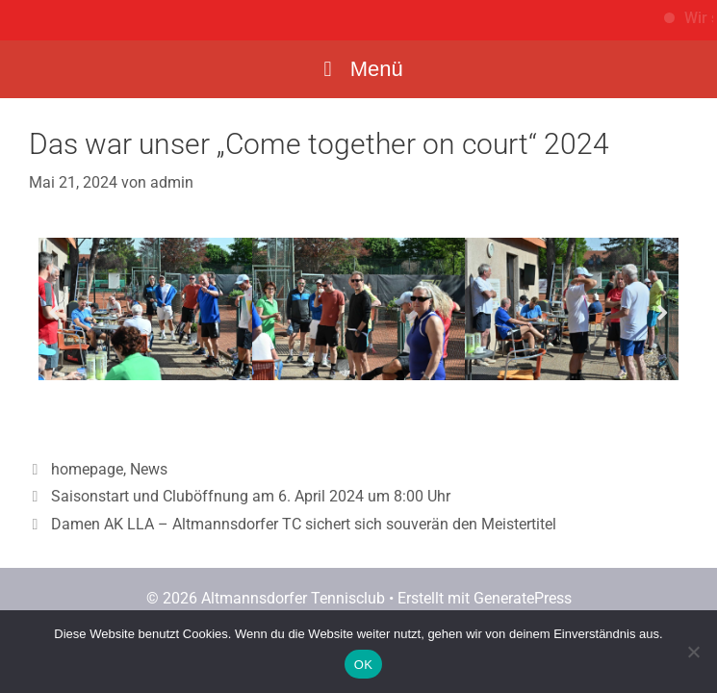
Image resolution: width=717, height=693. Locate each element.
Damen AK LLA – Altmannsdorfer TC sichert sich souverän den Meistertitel (303, 524)
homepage (87, 469)
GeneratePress (523, 598)
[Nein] (693, 651)
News (148, 469)
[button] (54, 312)
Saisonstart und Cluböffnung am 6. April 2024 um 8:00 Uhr (250, 496)
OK (363, 664)
